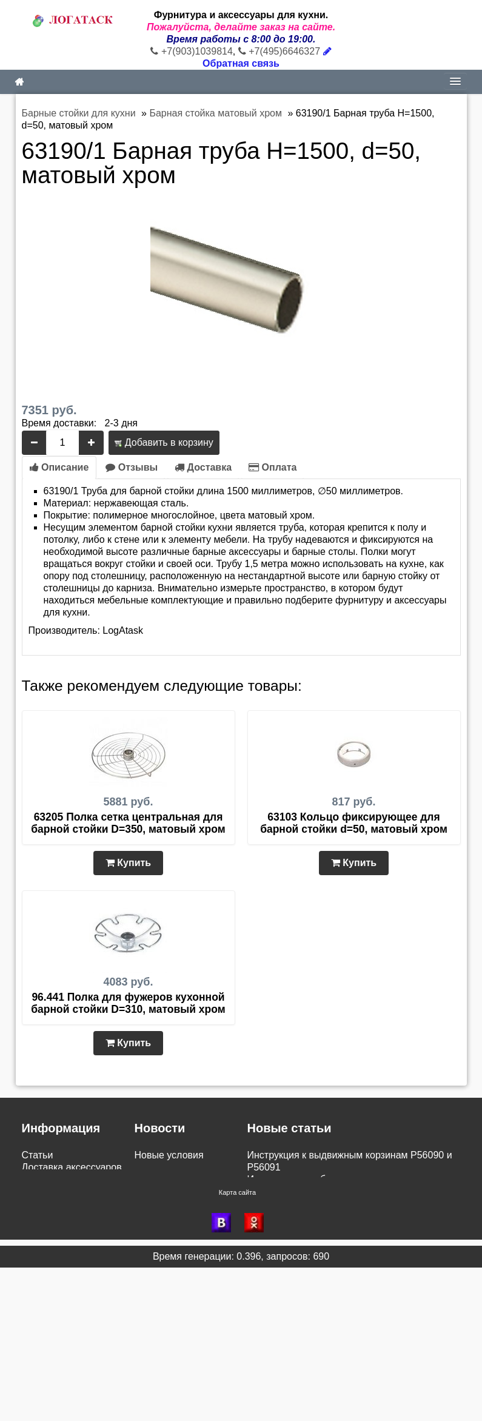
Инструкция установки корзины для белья (341, 1203)
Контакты (43, 1302)
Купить (128, 863)
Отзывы (131, 467)
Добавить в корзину (164, 442)
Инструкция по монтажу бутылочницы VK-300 (350, 1240)
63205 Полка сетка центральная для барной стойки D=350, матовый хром (128, 823)
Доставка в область (179, 1228)
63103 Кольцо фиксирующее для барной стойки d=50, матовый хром (353, 823)
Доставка (203, 467)
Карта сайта (237, 1345)
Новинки (41, 1252)
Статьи (37, 1155)
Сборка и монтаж (60, 1228)
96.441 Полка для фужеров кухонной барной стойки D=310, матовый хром (128, 1003)
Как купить (45, 1240)
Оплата (272, 467)
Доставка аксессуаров (72, 1167)
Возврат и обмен (59, 1191)
